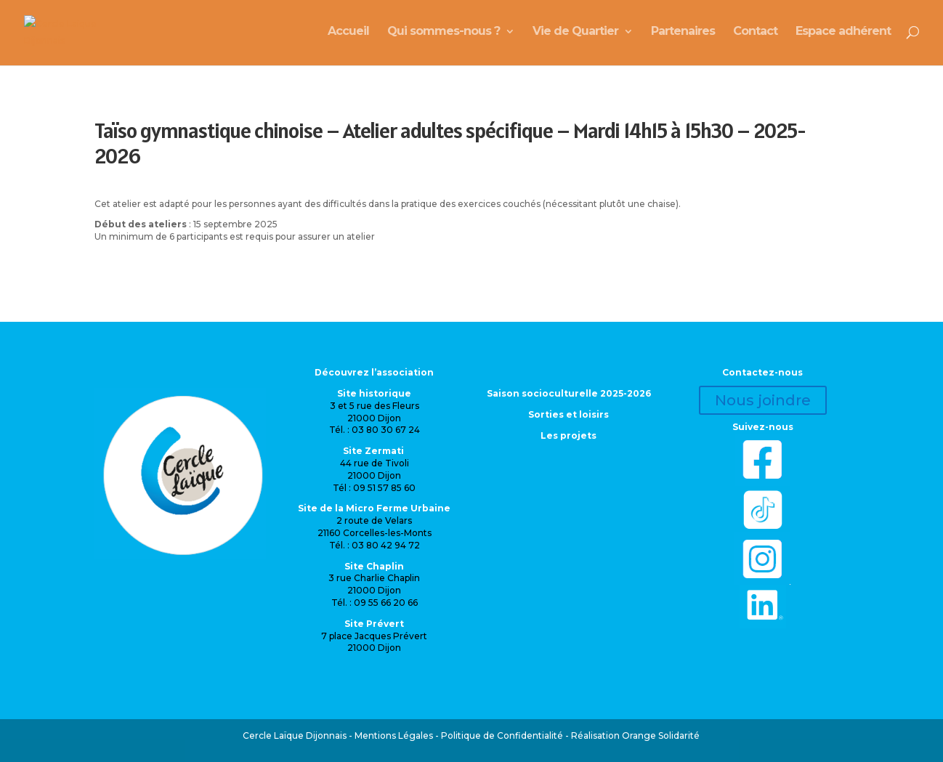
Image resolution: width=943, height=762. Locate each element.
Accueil (348, 35)
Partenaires (683, 35)
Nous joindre (763, 400)
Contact (755, 35)
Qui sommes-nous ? (443, 35)
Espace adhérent (843, 35)
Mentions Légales (394, 735)
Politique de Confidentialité (502, 735)
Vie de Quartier (575, 35)
